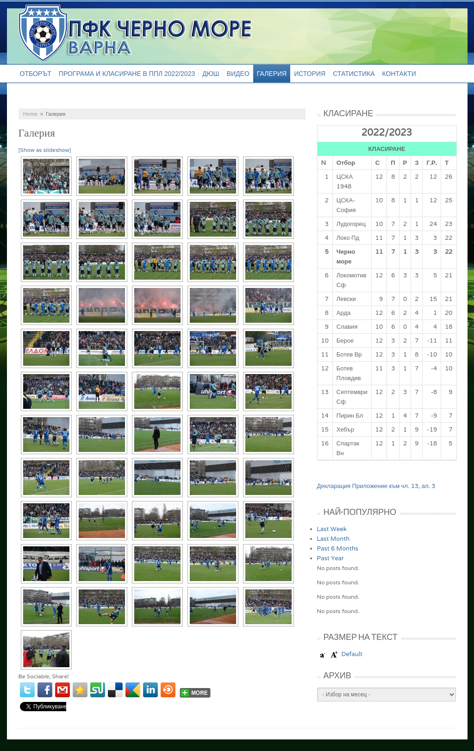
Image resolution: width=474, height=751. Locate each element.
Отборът (35, 73)
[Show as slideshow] (45, 149)
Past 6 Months (338, 548)
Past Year (330, 558)
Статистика (353, 73)
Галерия (272, 73)
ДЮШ (210, 73)
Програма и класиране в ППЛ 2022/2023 (127, 73)
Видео (238, 73)
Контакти (399, 73)
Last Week (332, 529)
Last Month (333, 539)
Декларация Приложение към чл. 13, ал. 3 (376, 486)
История (309, 73)
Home (30, 114)
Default (351, 654)
